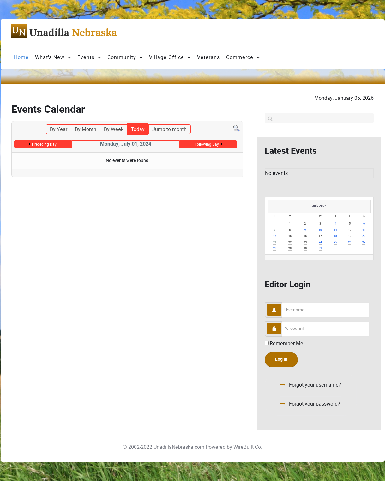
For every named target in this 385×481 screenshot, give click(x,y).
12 (349, 230)
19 (349, 236)
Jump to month (169, 129)
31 (320, 248)
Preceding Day (44, 144)
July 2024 (319, 206)
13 (363, 230)
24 (320, 242)
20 (363, 236)
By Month (85, 129)
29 (290, 248)
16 (305, 236)
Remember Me (286, 343)
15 (290, 236)
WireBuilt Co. (247, 447)
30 (305, 248)
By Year (58, 129)
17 (320, 236)
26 (349, 242)
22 (290, 242)
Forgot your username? (314, 384)
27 (363, 242)
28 (274, 248)
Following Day (207, 144)
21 (274, 242)
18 (335, 236)
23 (305, 242)
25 (335, 242)
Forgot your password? (314, 403)
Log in (281, 359)
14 (274, 236)
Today (138, 129)
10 (320, 230)
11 (335, 230)
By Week (113, 129)
